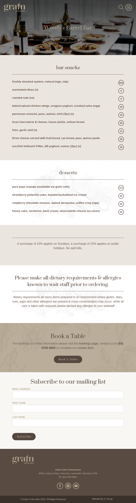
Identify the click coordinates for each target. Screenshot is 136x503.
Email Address (21, 389)
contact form (86, 347)
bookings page (88, 343)
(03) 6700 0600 (69, 477)
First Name (19, 403)
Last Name (18, 417)
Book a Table (68, 359)
